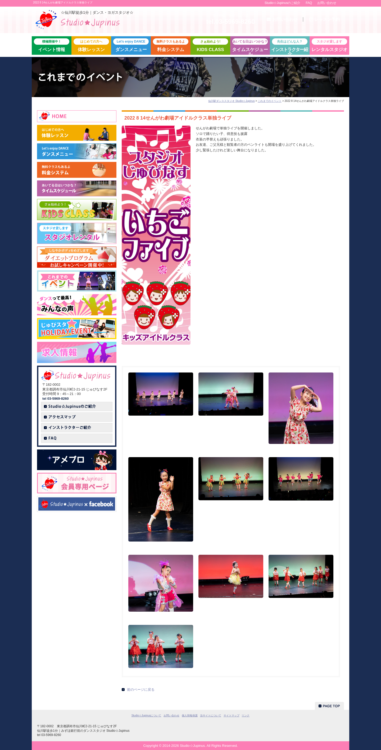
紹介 (289, 46)
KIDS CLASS (210, 45)
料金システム (170, 45)
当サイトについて (210, 715)
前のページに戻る (141, 690)
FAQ (309, 3)
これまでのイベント (270, 100)
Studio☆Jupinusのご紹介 (282, 3)
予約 (324, 19)
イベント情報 (51, 45)
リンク (246, 715)
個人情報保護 (190, 715)
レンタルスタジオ (329, 45)
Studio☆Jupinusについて (146, 715)
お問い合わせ (326, 3)
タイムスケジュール (250, 46)
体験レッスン (91, 45)
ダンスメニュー (131, 45)
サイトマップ (231, 715)
